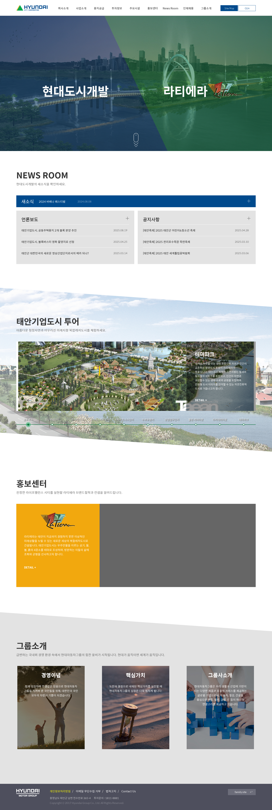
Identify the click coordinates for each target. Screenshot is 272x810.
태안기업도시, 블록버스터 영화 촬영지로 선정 (48, 242)
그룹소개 (206, 8)
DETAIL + (201, 400)
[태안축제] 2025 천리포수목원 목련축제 (166, 242)
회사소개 (63, 8)
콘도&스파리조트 (100, 419)
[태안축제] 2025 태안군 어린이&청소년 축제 (169, 230)
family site (240, 792)
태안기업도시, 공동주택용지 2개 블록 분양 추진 (49, 230)
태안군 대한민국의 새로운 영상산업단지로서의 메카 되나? (55, 253)
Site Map (229, 8)
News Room (170, 8)
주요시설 (135, 8)
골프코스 (28, 419)
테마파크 (244, 419)
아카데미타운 (219, 419)
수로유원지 (148, 419)
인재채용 (188, 8)
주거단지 (76, 419)
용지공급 (99, 8)
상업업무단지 (172, 419)
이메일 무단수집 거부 (88, 791)
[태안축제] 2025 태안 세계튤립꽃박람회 (166, 253)
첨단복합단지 (52, 419)
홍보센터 (152, 8)
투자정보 (117, 8)
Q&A (247, 8)
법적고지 (111, 791)
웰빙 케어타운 (195, 419)
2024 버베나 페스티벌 (52, 201)
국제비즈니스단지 (124, 419)
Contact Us (128, 791)
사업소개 (81, 8)
